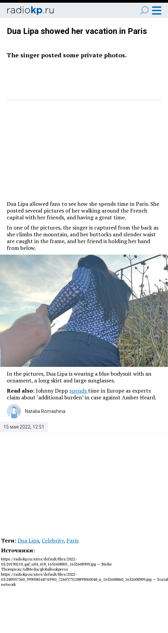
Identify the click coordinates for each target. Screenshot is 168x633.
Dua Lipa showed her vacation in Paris (77, 31)
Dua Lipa (28, 540)
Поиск (144, 10)
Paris (72, 540)
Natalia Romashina (45, 411)
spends (78, 390)
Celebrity (53, 540)
